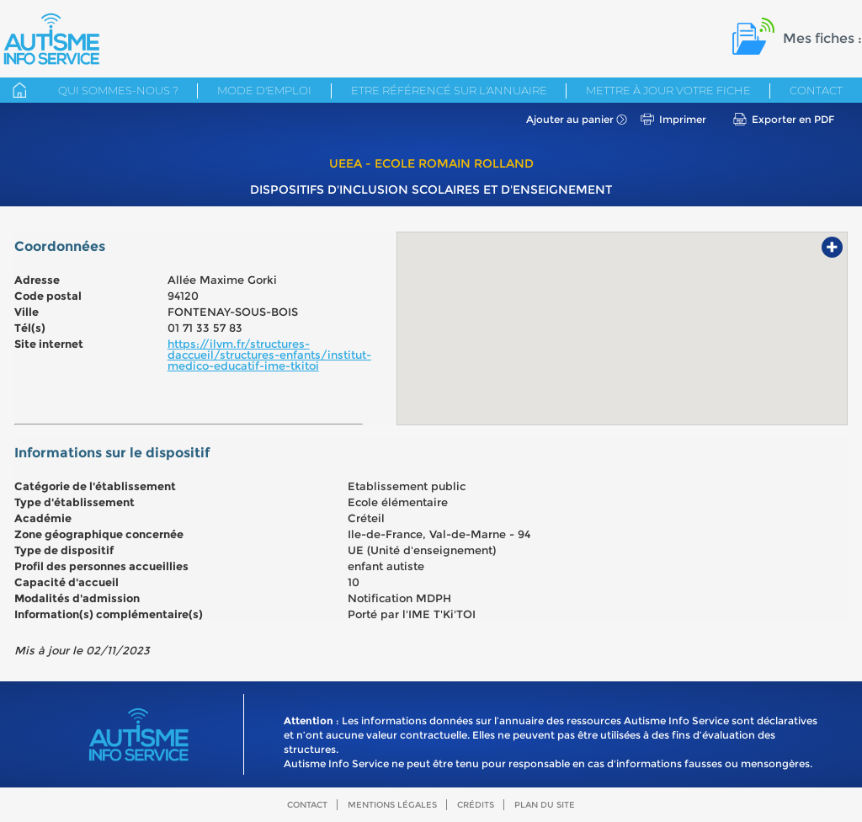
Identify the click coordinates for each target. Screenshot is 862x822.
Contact (816, 90)
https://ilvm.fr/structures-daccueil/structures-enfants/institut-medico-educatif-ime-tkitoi (269, 354)
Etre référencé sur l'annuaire (449, 90)
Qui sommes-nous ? (118, 90)
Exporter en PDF (793, 119)
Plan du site (544, 804)
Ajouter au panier (570, 119)
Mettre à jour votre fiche (668, 90)
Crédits (475, 804)
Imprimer (682, 119)
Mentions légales (392, 804)
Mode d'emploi (264, 90)
